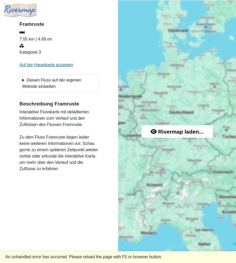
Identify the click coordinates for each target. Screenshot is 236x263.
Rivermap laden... (177, 132)
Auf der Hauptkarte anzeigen (46, 65)
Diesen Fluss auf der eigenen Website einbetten (51, 83)
